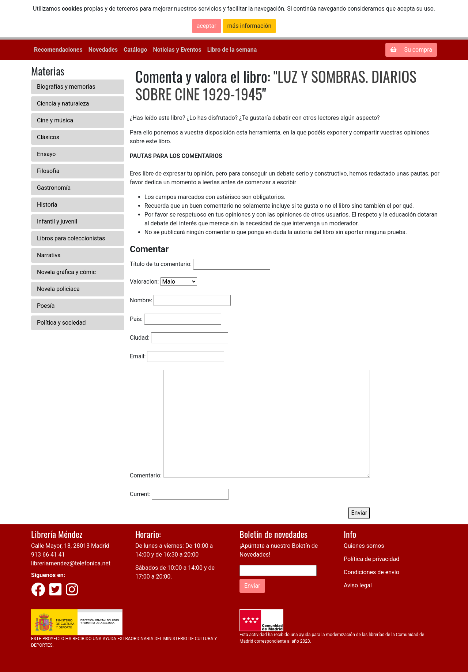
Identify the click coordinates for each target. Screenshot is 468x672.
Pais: (136, 318)
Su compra (411, 49)
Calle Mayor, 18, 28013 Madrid (70, 545)
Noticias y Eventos (177, 49)
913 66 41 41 (48, 554)
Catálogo (135, 49)
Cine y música (55, 120)
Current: (140, 494)
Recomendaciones (58, 49)
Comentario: (146, 475)
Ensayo (46, 154)
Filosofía (48, 170)
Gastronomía (54, 187)
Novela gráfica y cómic (66, 272)
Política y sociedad (61, 322)
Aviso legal (358, 585)
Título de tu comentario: (161, 264)
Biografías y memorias (66, 86)
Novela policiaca (58, 288)
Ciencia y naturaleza (63, 103)
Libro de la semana (232, 49)
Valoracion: (144, 281)
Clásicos (48, 137)
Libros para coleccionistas (71, 238)
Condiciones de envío (371, 572)
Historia (47, 204)
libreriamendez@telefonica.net (70, 563)
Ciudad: (140, 337)
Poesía (46, 305)
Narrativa (49, 255)
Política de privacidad (371, 558)
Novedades (103, 49)
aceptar (206, 25)
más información (249, 25)
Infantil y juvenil (57, 221)
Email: (138, 356)
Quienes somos (364, 545)
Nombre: (141, 300)
